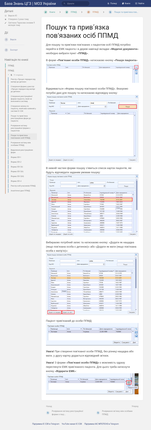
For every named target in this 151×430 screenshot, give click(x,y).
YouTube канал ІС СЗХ (72, 424)
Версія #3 (11, 15)
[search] (75, 3)
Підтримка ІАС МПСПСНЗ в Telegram (101, 424)
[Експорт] (20, 50)
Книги (126, 3)
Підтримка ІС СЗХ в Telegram (45, 424)
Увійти (139, 3)
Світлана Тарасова (17, 22)
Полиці (112, 3)
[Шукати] (65, 3)
